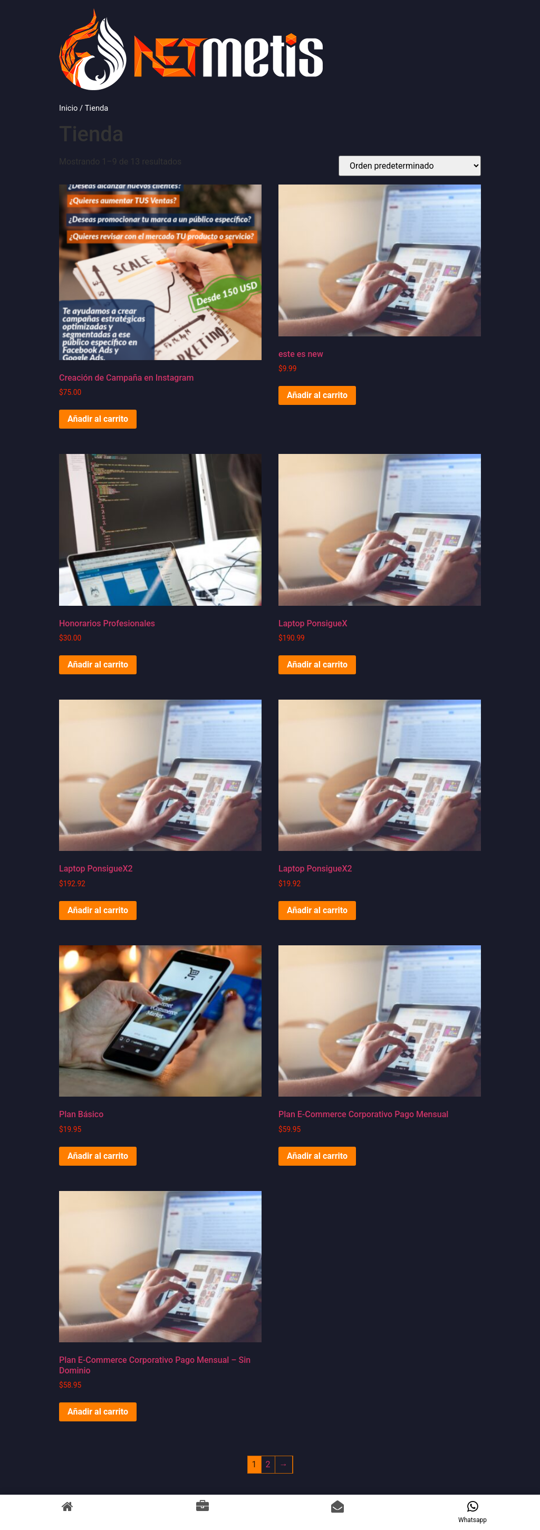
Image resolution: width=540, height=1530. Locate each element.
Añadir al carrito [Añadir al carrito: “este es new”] (317, 395)
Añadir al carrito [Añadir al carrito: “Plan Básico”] (98, 1156)
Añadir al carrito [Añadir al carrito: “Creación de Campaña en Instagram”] (98, 419)
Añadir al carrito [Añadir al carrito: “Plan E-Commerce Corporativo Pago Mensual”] (317, 1156)
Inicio (68, 108)
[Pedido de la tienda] (410, 166)
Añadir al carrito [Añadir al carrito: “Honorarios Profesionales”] (98, 665)
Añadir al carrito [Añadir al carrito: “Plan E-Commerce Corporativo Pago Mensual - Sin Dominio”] (98, 1412)
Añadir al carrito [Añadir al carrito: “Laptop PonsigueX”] (317, 665)
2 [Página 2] (268, 1464)
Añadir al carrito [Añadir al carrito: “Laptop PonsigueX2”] (98, 910)
